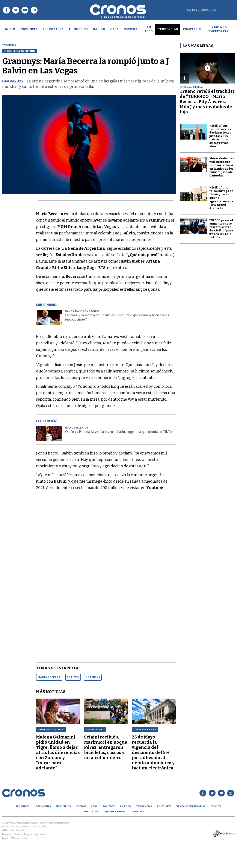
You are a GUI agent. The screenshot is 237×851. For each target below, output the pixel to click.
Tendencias (168, 29)
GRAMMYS (92, 677)
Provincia (29, 29)
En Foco (149, 29)
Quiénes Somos (115, 811)
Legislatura (53, 29)
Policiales (192, 29)
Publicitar (91, 811)
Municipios (78, 29)
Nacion (99, 29)
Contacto (139, 811)
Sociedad (132, 29)
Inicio (10, 29)
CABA (114, 29)
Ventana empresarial (219, 29)
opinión (215, 806)
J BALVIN (73, 677)
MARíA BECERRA (49, 677)
